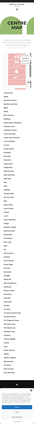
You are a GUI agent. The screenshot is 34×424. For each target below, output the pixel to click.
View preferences (17, 417)
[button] (31, 390)
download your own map (17, 47)
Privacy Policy (17, 421)
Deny (17, 412)
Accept (17, 407)
